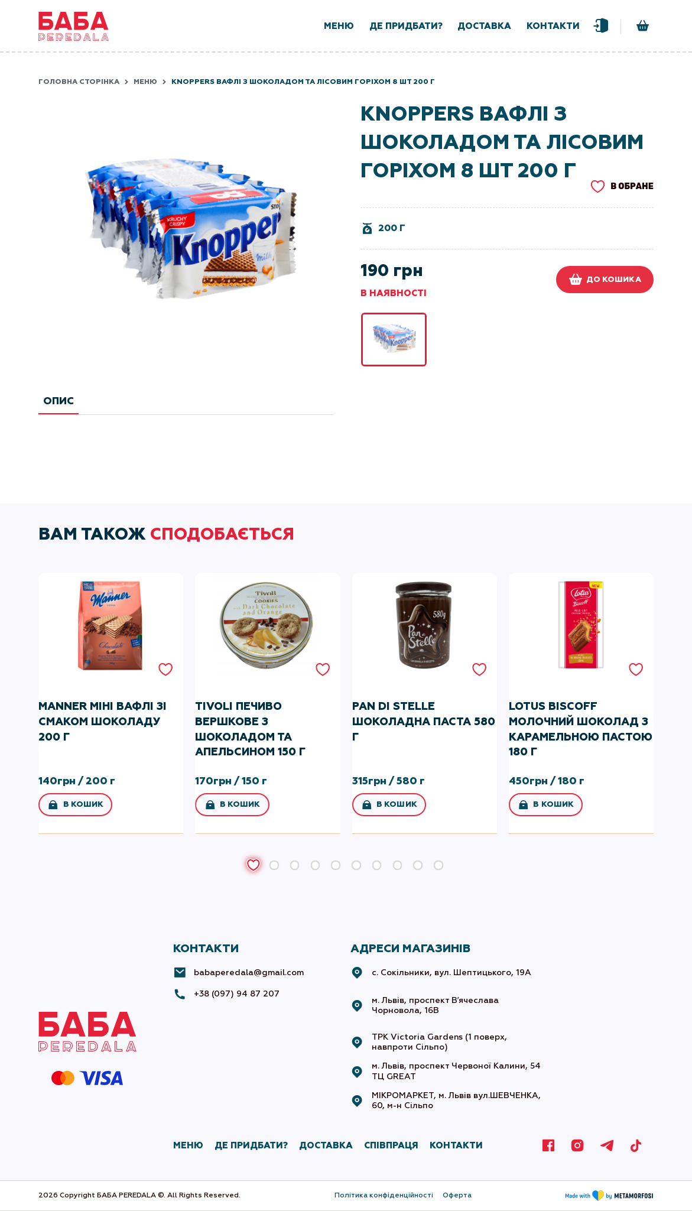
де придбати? (406, 26)
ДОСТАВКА (326, 1145)
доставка (484, 26)
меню (339, 26)
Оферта (457, 1195)
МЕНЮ (188, 1145)
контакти (553, 26)
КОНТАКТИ (456, 1145)
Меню (145, 81)
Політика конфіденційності (383, 1195)
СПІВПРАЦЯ (391, 1145)
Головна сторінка (78, 81)
